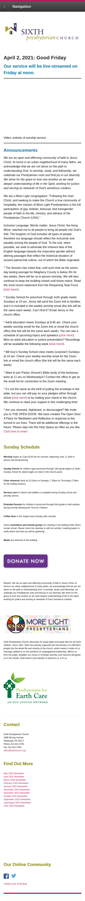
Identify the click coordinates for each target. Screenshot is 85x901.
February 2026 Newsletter (16, 783)
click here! (11, 289)
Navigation (21, 6)
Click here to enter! (16, 431)
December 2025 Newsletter (17, 789)
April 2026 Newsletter (14, 776)
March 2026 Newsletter (15, 780)
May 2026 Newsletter (14, 773)
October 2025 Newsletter (16, 796)
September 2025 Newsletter (17, 799)
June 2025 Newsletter (14, 806)
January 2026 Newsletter (16, 786)
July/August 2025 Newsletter (17, 802)
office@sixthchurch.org (15, 750)
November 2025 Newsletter (17, 793)
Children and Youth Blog (15, 884)
